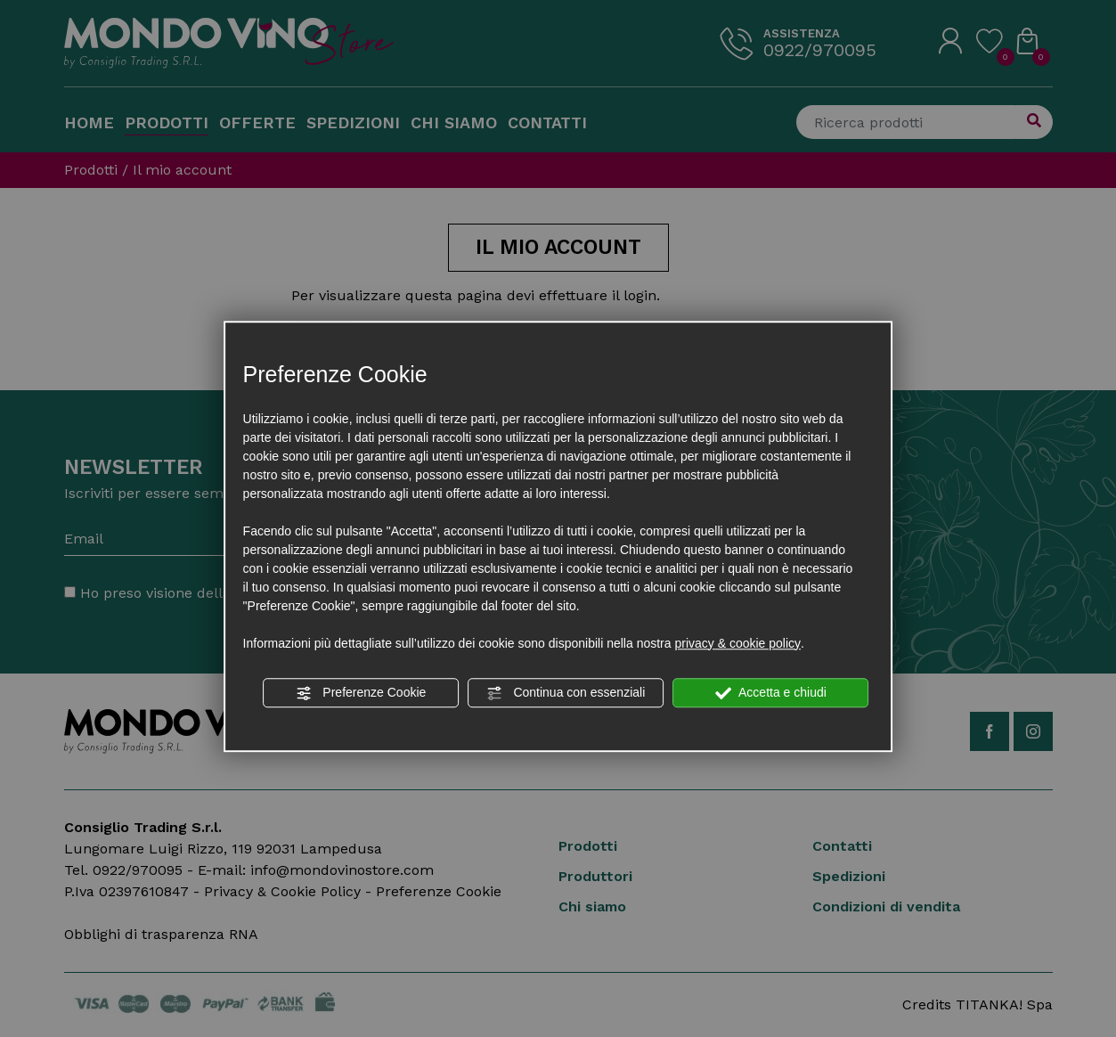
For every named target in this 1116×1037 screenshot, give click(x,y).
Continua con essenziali (566, 693)
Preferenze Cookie (361, 693)
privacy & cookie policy (737, 643)
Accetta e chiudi (771, 693)
